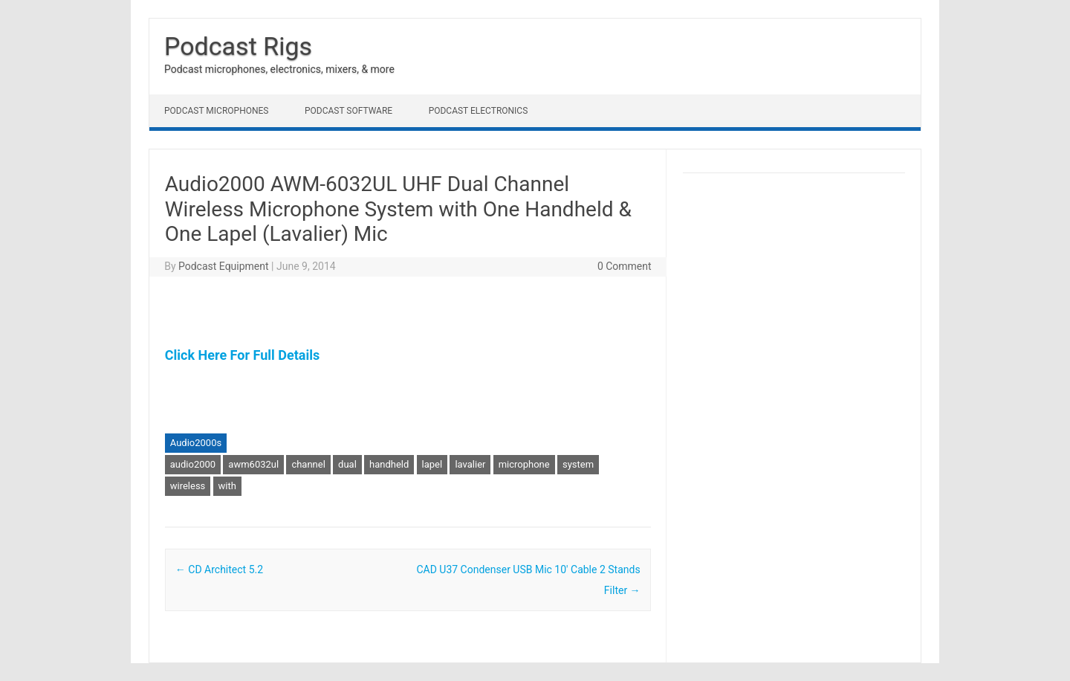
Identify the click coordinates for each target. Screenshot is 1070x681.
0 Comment (624, 266)
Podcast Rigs (238, 46)
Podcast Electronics (478, 111)
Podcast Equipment (223, 266)
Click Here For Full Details (242, 355)
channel (308, 464)
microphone (524, 464)
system (578, 464)
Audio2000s (195, 442)
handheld (389, 464)
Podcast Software (348, 111)
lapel (432, 464)
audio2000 (192, 464)
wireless (188, 485)
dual (347, 464)
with (227, 485)
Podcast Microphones (216, 111)
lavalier (470, 464)
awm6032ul (253, 464)
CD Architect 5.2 (219, 569)
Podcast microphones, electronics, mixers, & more (279, 69)
